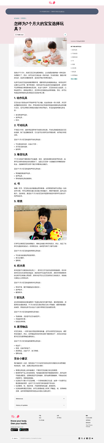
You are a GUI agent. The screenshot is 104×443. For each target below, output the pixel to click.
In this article (76, 46)
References (19, 398)
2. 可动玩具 (74, 53)
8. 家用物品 (74, 75)
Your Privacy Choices (89, 425)
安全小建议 (74, 79)
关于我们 (59, 417)
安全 (40, 417)
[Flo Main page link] (52, 3)
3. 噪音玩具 (74, 57)
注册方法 (62, 11)
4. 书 (72, 61)
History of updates (40, 405)
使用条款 (88, 420)
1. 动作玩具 (74, 50)
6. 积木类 (73, 68)
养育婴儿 (23, 18)
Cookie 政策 (89, 417)
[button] (40, 399)
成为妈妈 (16, 18)
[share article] (65, 34)
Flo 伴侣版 (41, 420)
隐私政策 (88, 422)
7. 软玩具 (73, 71)
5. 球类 (73, 64)
